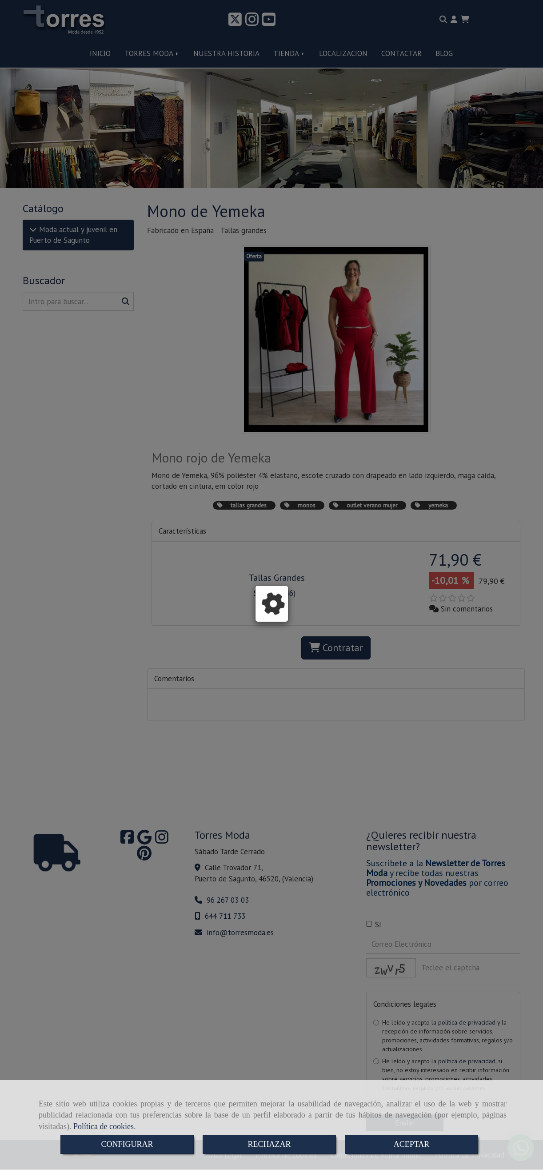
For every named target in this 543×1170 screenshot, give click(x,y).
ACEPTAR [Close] (412, 1144)
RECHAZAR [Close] (269, 1144)
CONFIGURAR (127, 1144)
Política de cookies (103, 1126)
